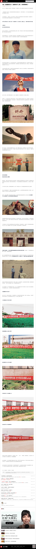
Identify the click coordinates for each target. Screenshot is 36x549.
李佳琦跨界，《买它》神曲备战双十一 (7, 495)
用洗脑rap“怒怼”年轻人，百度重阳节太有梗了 (7, 498)
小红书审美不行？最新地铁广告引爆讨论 (10, 530)
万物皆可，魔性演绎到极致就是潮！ (7, 478)
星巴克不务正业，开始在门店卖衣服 (10, 533)
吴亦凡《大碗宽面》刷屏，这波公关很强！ (7, 484)
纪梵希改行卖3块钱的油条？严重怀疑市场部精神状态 (12, 538)
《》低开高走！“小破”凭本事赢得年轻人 (8, 481)
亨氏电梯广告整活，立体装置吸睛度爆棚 (10, 541)
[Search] (29, 1)
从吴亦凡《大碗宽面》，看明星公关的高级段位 (7, 487)
